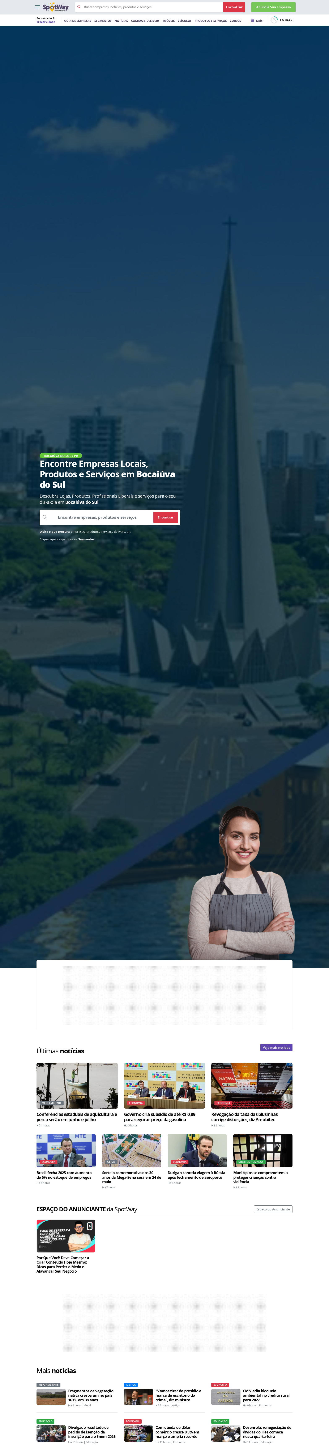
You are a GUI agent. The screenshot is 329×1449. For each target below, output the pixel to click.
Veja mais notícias (276, 1047)
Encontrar (166, 517)
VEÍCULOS (185, 21)
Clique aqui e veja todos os (67, 539)
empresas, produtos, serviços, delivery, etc (85, 532)
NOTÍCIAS (121, 21)
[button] (37, 7)
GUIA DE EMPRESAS (77, 21)
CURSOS (235, 21)
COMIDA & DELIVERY (145, 21)
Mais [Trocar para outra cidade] (256, 21)
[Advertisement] (164, 995)
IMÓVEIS (169, 21)
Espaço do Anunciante (273, 1209)
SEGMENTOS (102, 21)
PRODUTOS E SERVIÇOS (211, 21)
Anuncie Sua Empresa (273, 7)
